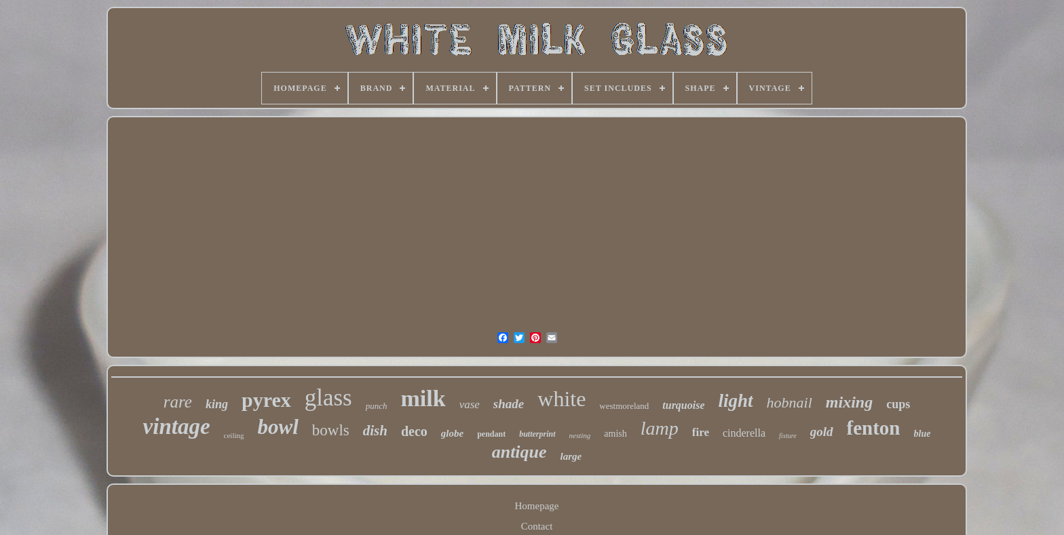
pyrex (266, 400)
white (561, 399)
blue (922, 434)
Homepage (537, 505)
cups (898, 404)
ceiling (234, 435)
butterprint (537, 434)
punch (376, 406)
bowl (278, 427)
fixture (788, 435)
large (571, 456)
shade (508, 404)
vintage (176, 426)
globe (452, 433)
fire (700, 432)
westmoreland (624, 406)
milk (423, 398)
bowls (330, 430)
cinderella (744, 433)
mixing (849, 402)
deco (414, 431)
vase (469, 404)
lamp (660, 428)
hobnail (789, 402)
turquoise (683, 405)
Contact (537, 526)
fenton (873, 428)
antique (519, 452)
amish (615, 434)
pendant (491, 434)
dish (375, 430)
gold (821, 431)
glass (328, 397)
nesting (580, 435)
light (736, 401)
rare (178, 402)
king (217, 404)
